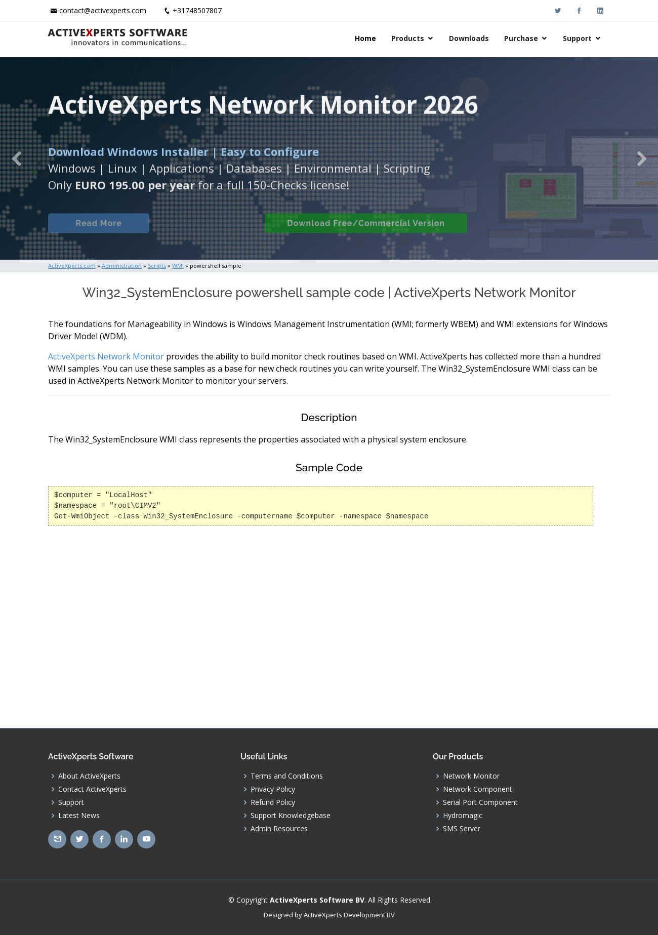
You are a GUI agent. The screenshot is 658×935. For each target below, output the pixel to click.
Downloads (470, 38)
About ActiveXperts (89, 776)
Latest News (79, 815)
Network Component (477, 789)
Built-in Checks (207, 231)
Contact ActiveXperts (92, 789)
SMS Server (461, 828)
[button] (16, 158)
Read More (98, 231)
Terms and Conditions (287, 776)
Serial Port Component (480, 802)
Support (578, 38)
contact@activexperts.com (102, 10)
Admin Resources (279, 828)
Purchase (522, 38)
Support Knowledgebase (291, 815)
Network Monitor (471, 776)
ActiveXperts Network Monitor (106, 356)
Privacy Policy (273, 789)
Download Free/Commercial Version (366, 231)
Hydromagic (462, 815)
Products (408, 38)
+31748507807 (197, 10)
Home (366, 38)
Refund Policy (273, 802)
